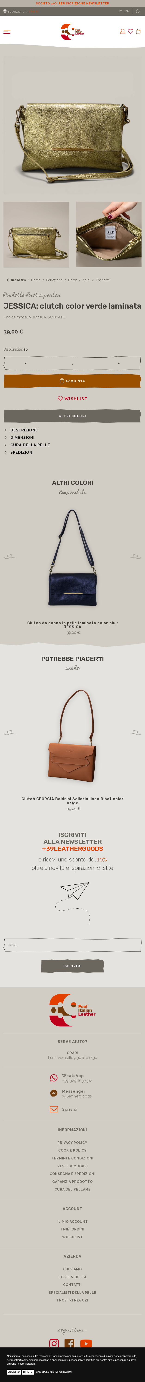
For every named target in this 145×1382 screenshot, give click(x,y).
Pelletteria (54, 280)
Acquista (72, 381)
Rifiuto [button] (28, 1371)
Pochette (103, 280)
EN (127, 11)
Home (36, 280)
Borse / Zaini (79, 280)
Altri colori (72, 416)
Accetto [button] (14, 1371)
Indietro (16, 280)
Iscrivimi (72, 966)
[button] (20, 430)
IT (120, 11)
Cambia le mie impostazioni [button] (54, 1371)
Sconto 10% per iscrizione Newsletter (72, 3)
